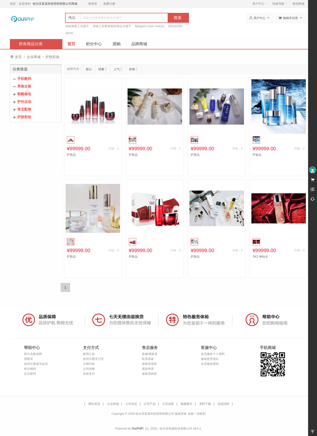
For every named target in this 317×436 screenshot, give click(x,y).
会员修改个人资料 (213, 354)
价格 (132, 69)
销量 (101, 69)
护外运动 (24, 102)
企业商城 (34, 57)
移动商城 (298, 3)
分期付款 (89, 364)
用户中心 (259, 3)
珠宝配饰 (24, 109)
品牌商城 (139, 44)
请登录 (92, 3)
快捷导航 (279, 3)
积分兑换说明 (33, 354)
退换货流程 (149, 364)
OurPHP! (138, 428)
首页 (71, 44)
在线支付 (89, 373)
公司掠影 (168, 404)
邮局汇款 (89, 354)
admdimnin (175, 26)
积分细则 (30, 369)
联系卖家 (148, 359)
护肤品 (71, 154)
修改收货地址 (210, 359)
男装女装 (24, 86)
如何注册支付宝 (93, 359)
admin (69, 33)
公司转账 (89, 369)
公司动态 (131, 404)
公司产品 (150, 404)
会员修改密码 (210, 364)
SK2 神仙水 (260, 256)
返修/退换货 (150, 354)
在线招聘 (223, 404)
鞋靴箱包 (24, 94)
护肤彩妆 (52, 57)
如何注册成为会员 (36, 364)
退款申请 (148, 369)
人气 (117, 69)
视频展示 (186, 404)
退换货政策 (149, 373)
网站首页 (94, 404)
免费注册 (109, 3)
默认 (89, 69)
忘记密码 (30, 373)
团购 (117, 44)
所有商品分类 (31, 44)
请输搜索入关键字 (77, 26)
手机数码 (24, 79)
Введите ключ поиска (149, 26)
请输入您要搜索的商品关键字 (112, 26)
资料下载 (205, 404)
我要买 (28, 359)
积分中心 (94, 44)
